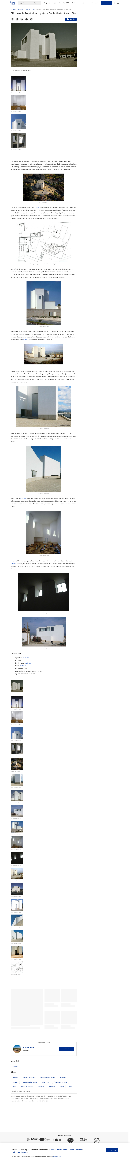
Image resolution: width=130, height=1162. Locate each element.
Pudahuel (41, 1087)
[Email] (26, 19)
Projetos (47, 3)
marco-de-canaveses (27, 1087)
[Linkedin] (21, 19)
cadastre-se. (57, 1156)
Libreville (52, 1087)
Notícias (74, 3)
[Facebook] (12, 19)
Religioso (28, 663)
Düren (62, 1087)
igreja (37, 207)
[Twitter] (17, 19)
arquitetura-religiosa (60, 1082)
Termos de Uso (56, 1149)
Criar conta (106, 3)
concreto (23, 498)
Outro (70, 1087)
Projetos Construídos (29, 1078)
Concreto (15, 1067)
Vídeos (81, 3)
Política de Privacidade (72, 1149)
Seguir (66, 1049)
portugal (15, 1082)
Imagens (54, 3)
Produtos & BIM (64, 3)
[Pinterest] (31, 19)
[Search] (32, 3)
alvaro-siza (45, 1082)
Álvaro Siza (25, 658)
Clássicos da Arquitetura (47, 1078)
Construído (22, 666)
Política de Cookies (19, 1152)
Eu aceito (112, 1150)
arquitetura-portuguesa (30, 1082)
